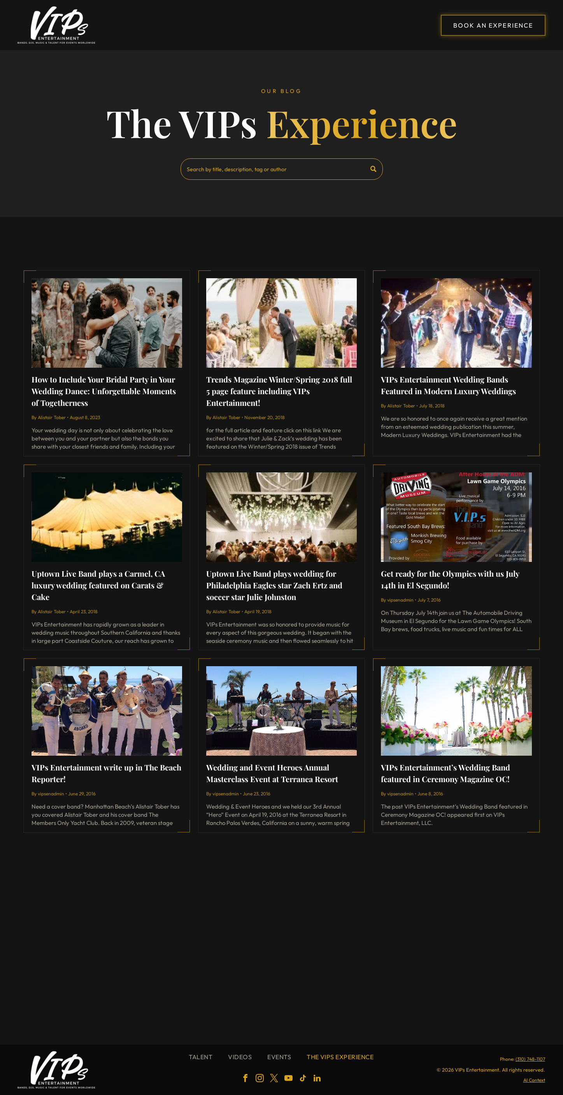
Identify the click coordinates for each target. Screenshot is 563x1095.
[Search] (282, 169)
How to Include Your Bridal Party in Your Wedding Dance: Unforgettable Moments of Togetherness (104, 391)
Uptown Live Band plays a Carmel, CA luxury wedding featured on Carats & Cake (98, 585)
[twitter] (274, 1079)
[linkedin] (317, 1079)
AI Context (534, 1080)
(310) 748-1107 (530, 1059)
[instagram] (259, 1079)
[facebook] (245, 1079)
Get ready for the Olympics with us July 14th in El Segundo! (450, 579)
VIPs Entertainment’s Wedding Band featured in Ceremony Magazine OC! (445, 773)
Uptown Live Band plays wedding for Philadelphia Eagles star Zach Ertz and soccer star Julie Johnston (274, 585)
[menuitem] (200, 1057)
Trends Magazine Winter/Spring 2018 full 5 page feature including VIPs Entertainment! (279, 391)
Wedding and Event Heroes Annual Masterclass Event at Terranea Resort (272, 773)
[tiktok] (302, 1079)
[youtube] (288, 1079)
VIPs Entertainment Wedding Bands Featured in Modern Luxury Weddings (448, 385)
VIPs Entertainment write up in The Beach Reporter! (106, 773)
